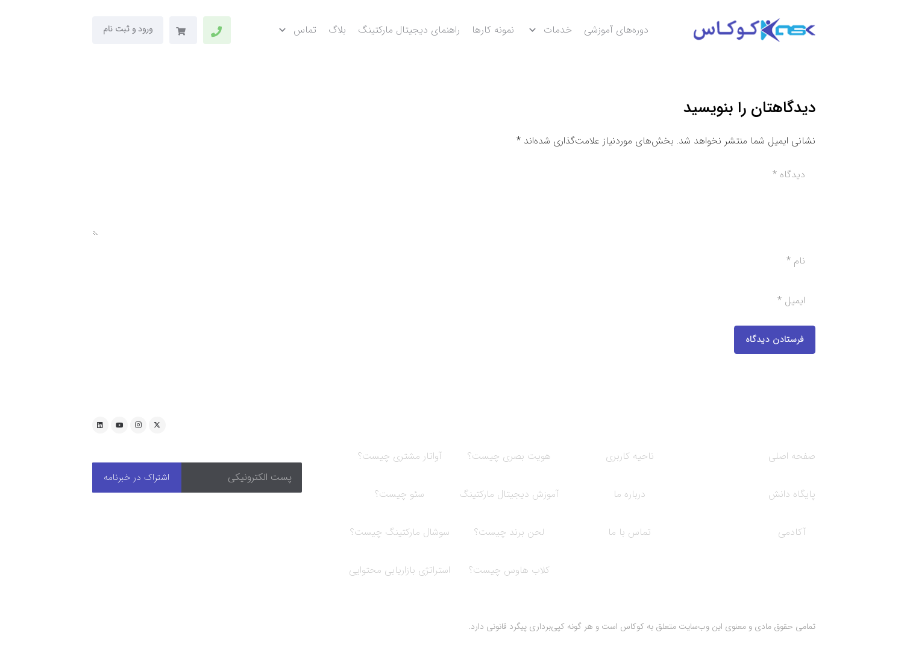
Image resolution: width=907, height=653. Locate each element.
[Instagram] (138, 425)
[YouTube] (119, 425)
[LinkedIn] (100, 425)
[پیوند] (216, 31)
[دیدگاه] (453, 197)
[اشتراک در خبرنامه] (136, 477)
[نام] (453, 261)
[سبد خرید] (181, 31)
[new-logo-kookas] (754, 30)
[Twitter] (157, 425)
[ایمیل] (453, 301)
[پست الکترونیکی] (241, 477)
